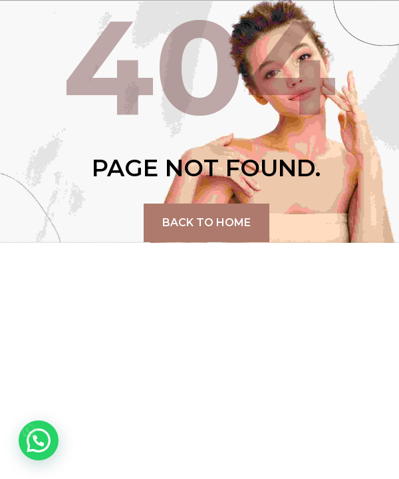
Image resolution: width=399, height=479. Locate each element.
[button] (39, 440)
